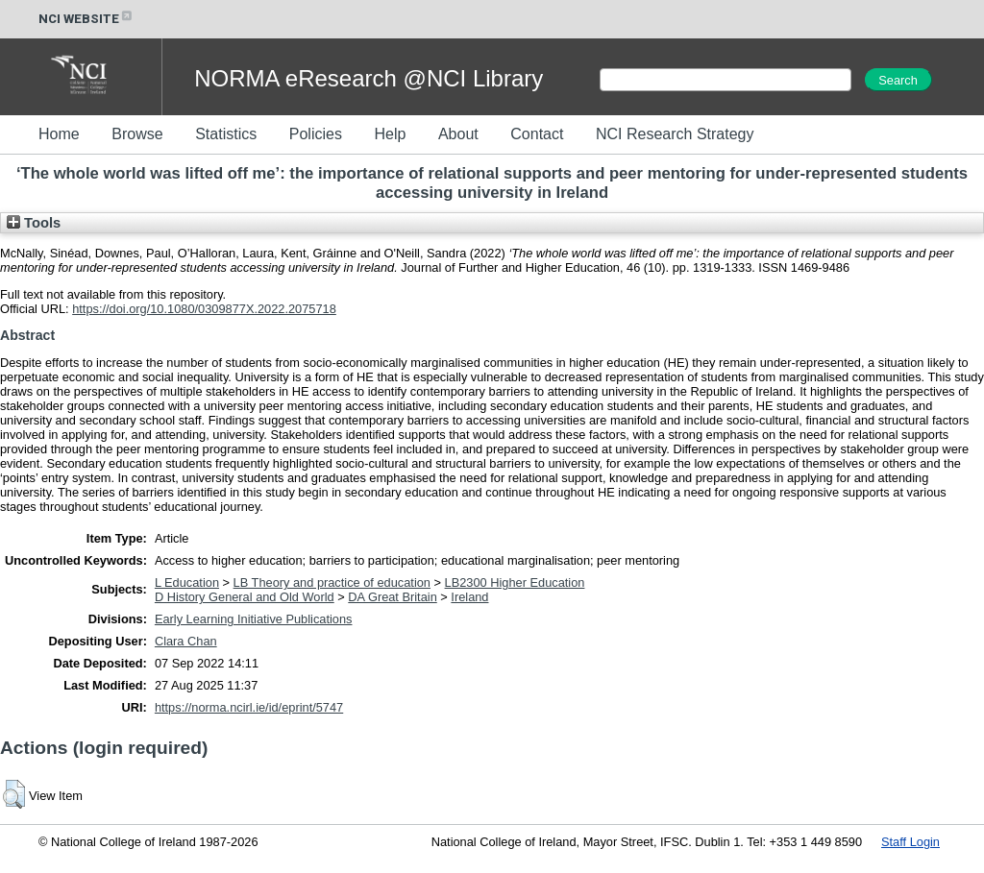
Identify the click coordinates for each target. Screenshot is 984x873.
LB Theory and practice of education (332, 582)
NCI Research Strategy (675, 134)
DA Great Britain (392, 597)
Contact (536, 134)
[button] (14, 794)
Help (390, 134)
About (458, 134)
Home (59, 134)
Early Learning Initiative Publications (254, 619)
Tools (34, 222)
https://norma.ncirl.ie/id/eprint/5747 (249, 707)
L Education (187, 582)
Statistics (226, 134)
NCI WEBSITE (86, 19)
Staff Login (910, 842)
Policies (315, 134)
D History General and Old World (244, 597)
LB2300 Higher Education (515, 582)
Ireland (469, 597)
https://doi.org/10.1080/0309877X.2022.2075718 (204, 309)
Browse (136, 134)
